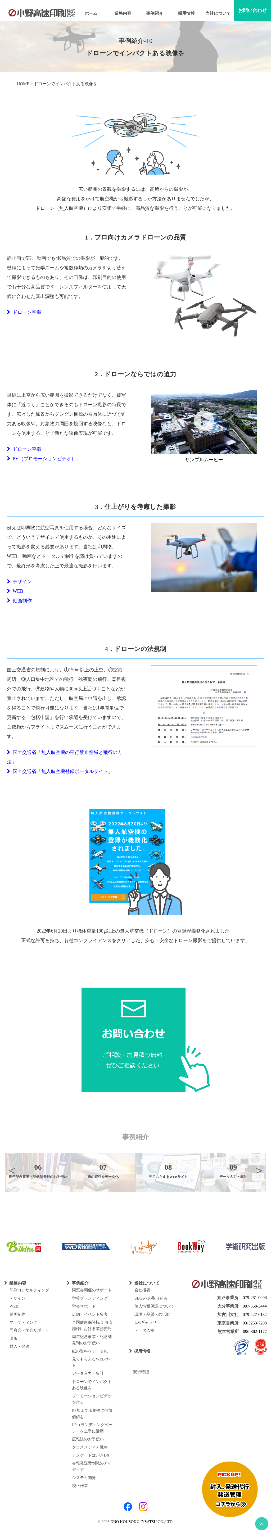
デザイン (19, 581)
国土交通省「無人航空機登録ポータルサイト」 (60, 771)
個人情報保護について (154, 1306)
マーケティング (23, 1322)
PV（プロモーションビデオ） (41, 458)
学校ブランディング (90, 1298)
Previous (12, 1170)
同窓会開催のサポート (92, 1290)
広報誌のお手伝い (88, 1439)
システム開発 (84, 1478)
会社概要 (142, 1290)
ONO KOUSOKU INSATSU (133, 1522)
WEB (15, 591)
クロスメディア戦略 (90, 1447)
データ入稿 (144, 1330)
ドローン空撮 (24, 312)
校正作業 (80, 1486)
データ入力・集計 (88, 1373)
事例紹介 (154, 13)
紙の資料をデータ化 (90, 1351)
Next (259, 1170)
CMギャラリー (147, 1322)
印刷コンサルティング (29, 1290)
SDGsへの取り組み (151, 1298)
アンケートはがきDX (91, 1455)
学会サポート (84, 1306)
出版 (13, 1338)
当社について (218, 13)
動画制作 (19, 600)
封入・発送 (19, 1346)
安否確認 (139, 1372)
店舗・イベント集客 (90, 1314)
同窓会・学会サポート (29, 1330)
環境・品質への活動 (152, 1314)
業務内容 (122, 13)
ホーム (91, 13)
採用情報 (186, 13)
